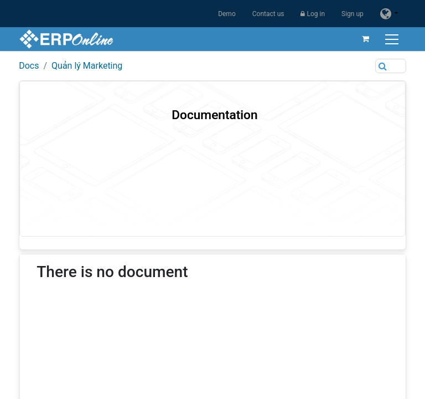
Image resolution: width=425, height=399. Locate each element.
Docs (29, 65)
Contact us (268, 14)
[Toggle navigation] (393, 39)
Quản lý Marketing (86, 65)
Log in (312, 14)
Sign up (352, 14)
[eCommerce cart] (366, 39)
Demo (227, 14)
